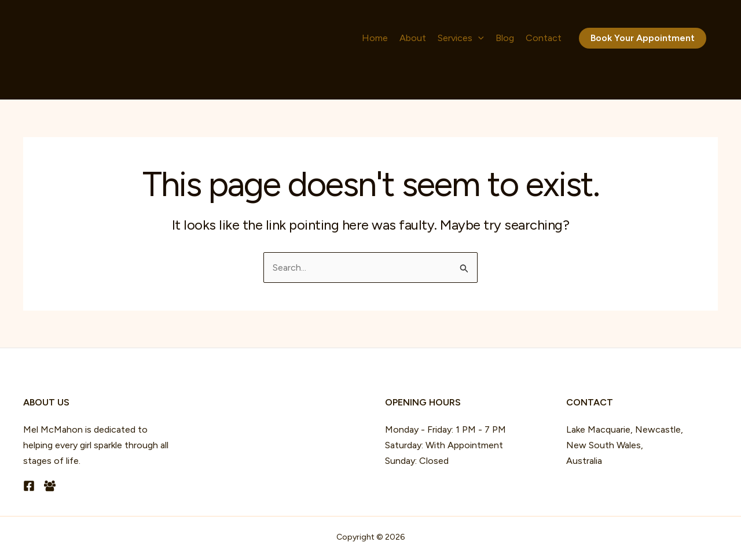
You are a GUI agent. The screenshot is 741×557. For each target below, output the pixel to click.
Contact (544, 37)
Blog (505, 37)
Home (375, 37)
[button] (478, 38)
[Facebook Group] (50, 486)
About (412, 37)
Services (461, 38)
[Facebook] (29, 486)
